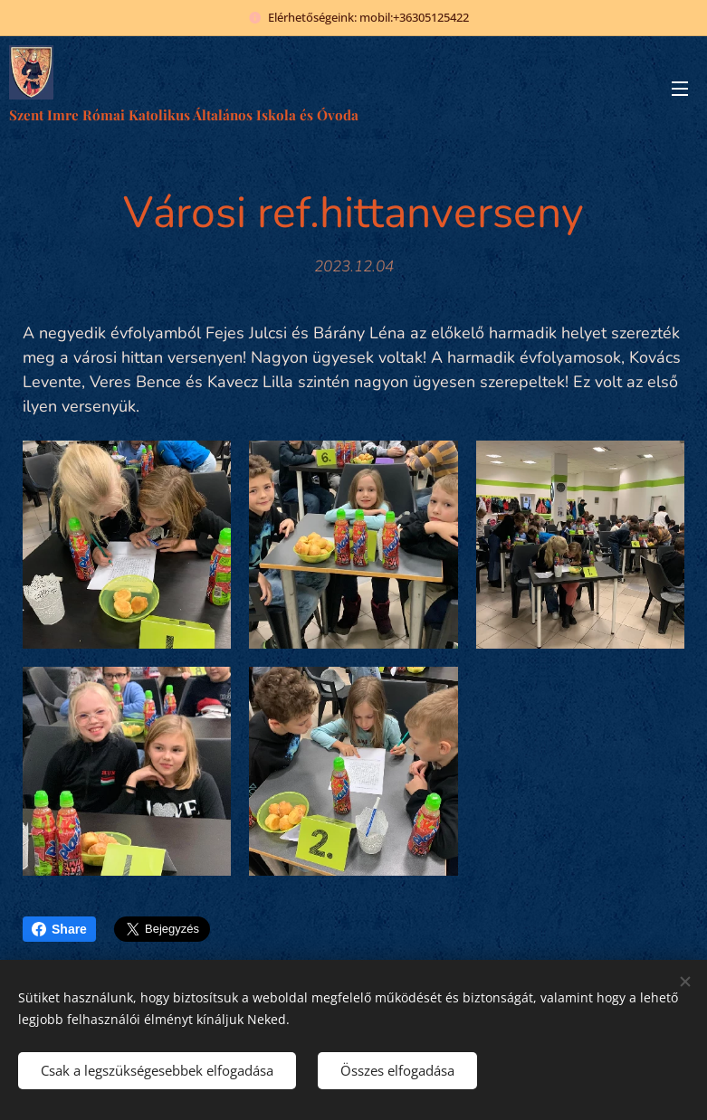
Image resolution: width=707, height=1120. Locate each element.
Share (59, 929)
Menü (680, 89)
